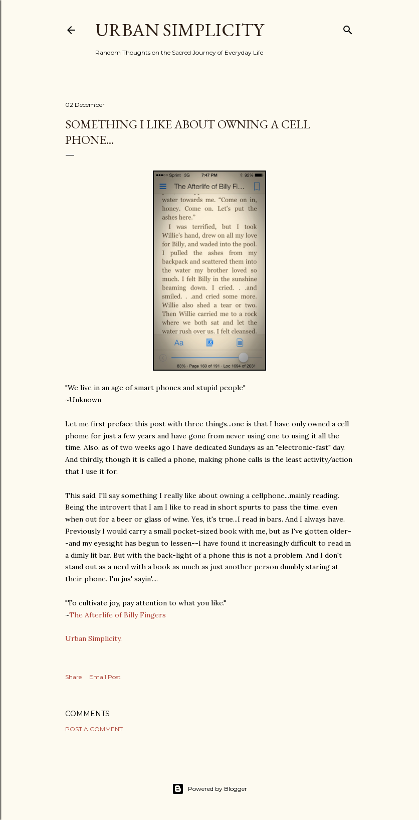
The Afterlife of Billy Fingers (117, 614)
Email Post (105, 677)
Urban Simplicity (179, 30)
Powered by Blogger (209, 789)
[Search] (348, 28)
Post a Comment (94, 729)
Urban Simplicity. (93, 638)
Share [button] (73, 677)
